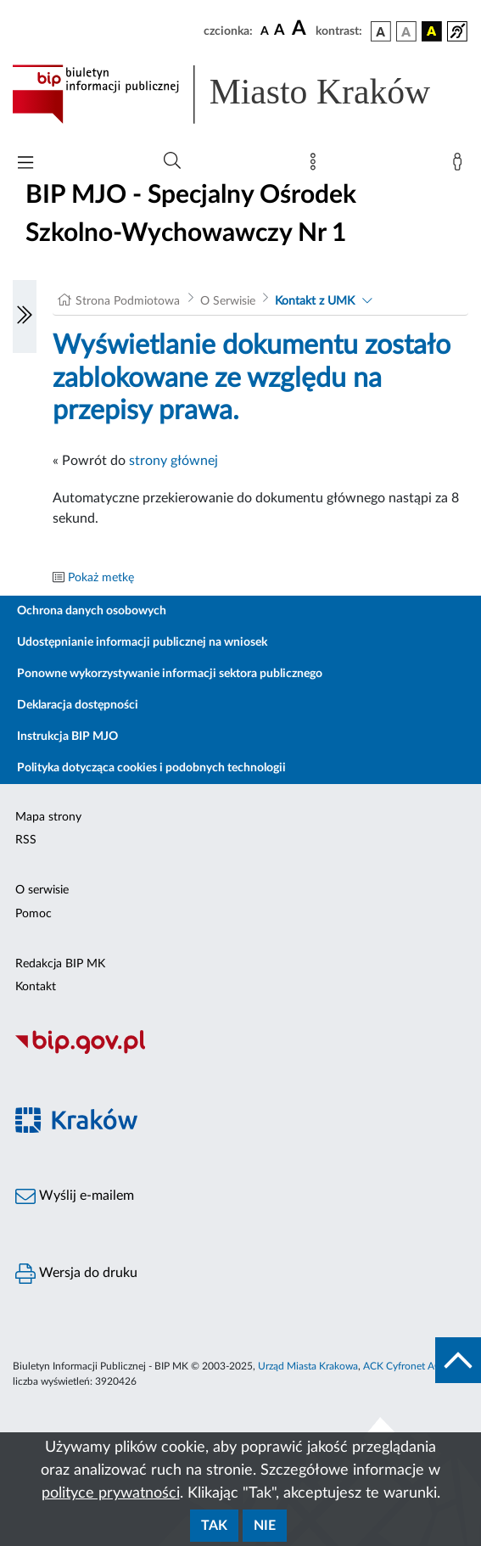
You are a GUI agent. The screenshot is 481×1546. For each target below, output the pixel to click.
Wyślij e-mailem (74, 1196)
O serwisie (42, 890)
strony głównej (173, 461)
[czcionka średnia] (279, 31)
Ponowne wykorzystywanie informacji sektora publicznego (169, 674)
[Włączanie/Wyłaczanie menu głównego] (25, 164)
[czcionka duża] (301, 29)
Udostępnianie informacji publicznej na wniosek (142, 642)
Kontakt (35, 987)
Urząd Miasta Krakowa (308, 1366)
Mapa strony (48, 817)
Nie (265, 1525)
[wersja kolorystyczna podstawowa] (381, 31)
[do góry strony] (458, 1360)
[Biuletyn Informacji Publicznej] (240, 1052)
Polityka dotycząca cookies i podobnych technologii (151, 768)
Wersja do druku (76, 1273)
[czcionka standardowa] (264, 30)
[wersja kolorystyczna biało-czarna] (406, 31)
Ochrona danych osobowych (91, 611)
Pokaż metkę (101, 578)
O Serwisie (227, 301)
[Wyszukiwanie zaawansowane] (172, 161)
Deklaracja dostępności (77, 705)
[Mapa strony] (316, 165)
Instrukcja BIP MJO (67, 736)
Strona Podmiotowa (128, 301)
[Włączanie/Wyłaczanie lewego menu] (24, 316)
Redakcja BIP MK (60, 964)
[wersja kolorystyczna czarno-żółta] (432, 31)
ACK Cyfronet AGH (406, 1366)
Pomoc (33, 914)
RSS (25, 840)
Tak (214, 1525)
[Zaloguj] (460, 165)
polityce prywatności (111, 1493)
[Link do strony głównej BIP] (240, 94)
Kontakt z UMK (315, 301)
